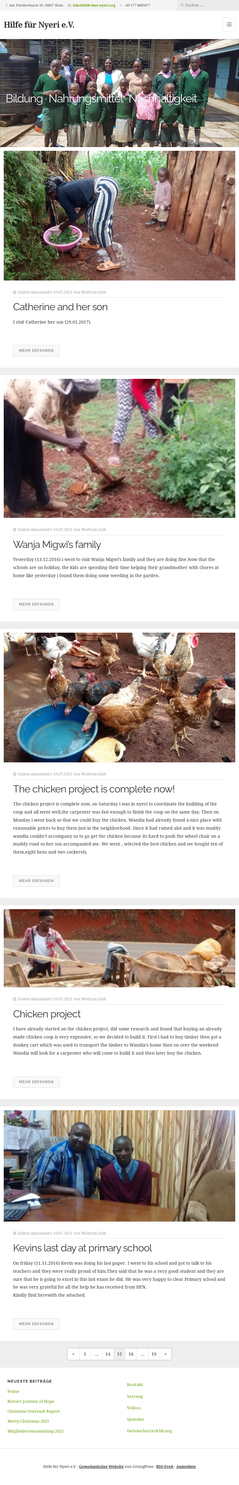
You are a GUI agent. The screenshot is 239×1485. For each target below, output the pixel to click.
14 (107, 1354)
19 (154, 1354)
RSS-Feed (164, 1466)
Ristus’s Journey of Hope (30, 1401)
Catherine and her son (60, 306)
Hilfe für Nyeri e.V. (39, 24)
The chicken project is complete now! (94, 789)
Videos (134, 1408)
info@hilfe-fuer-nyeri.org (94, 5)
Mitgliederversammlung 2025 (35, 1431)
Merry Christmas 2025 (28, 1421)
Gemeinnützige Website (101, 1466)
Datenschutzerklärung (149, 1430)
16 (131, 1354)
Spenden (135, 1419)
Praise (13, 1391)
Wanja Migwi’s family (57, 544)
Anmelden (186, 1466)
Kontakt (135, 1384)
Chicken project (47, 1014)
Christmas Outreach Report (33, 1411)
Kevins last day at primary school (82, 1248)
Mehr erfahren (36, 350)
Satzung (135, 1396)
